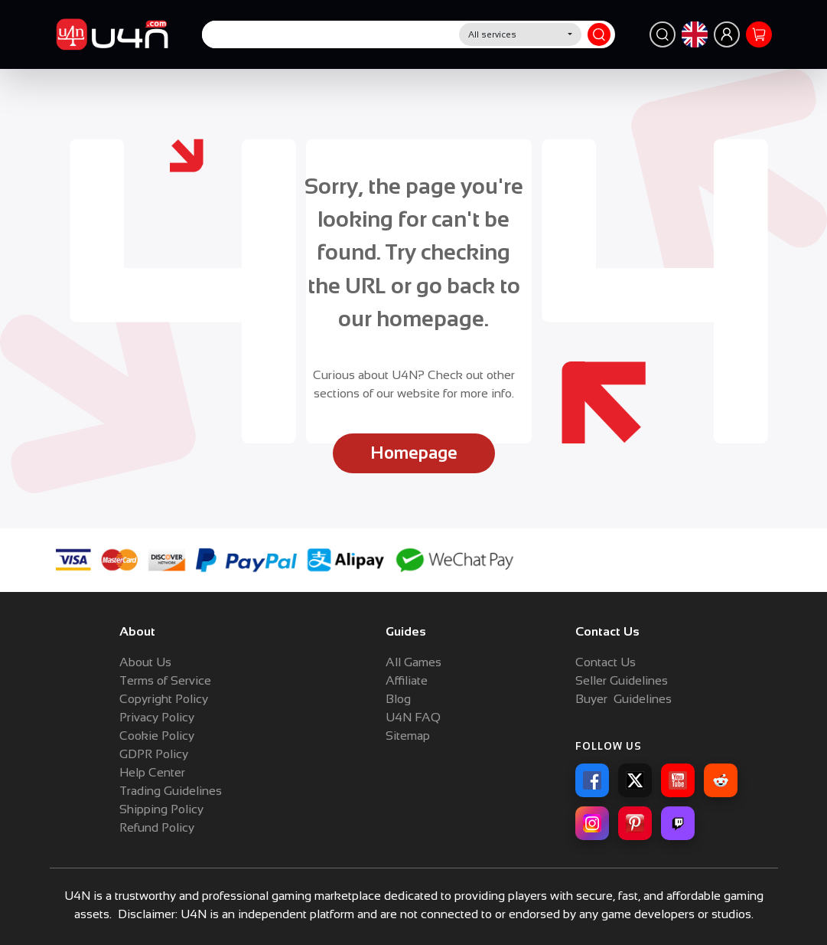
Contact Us (605, 662)
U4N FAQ (413, 717)
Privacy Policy (156, 717)
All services (492, 34)
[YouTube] (678, 780)
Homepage (413, 453)
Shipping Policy (161, 809)
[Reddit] (720, 780)
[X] (635, 780)
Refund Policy (156, 827)
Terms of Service (165, 680)
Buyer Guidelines (623, 698)
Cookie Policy (156, 735)
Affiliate (407, 680)
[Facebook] (592, 780)
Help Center (152, 772)
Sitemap (408, 735)
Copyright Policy (163, 698)
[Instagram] (592, 823)
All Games (413, 662)
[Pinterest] (635, 823)
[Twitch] (678, 823)
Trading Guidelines (170, 790)
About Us (145, 662)
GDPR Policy (153, 753)
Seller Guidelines (621, 680)
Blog (398, 698)
